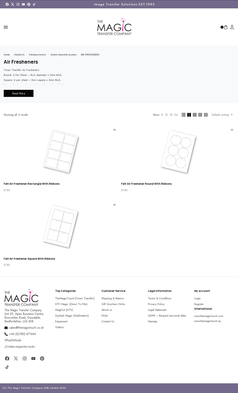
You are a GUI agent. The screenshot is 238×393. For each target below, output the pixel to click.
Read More (18, 93)
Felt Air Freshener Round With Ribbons (146, 183)
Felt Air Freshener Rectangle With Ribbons (32, 183)
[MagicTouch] (34, 4)
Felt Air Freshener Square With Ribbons (29, 258)
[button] (7, 385)
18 (171, 115)
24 (176, 115)
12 (166, 115)
